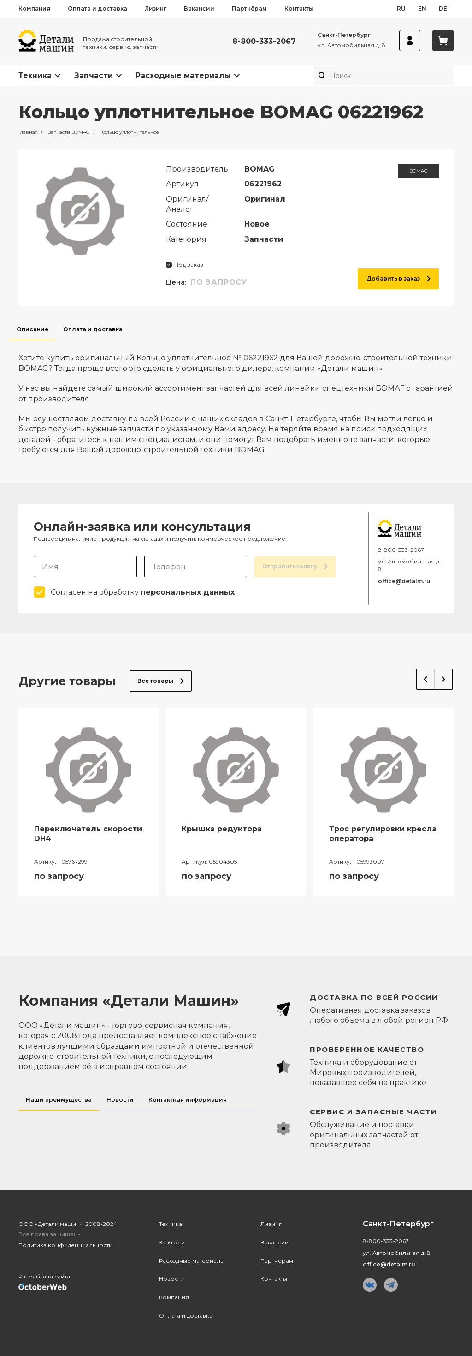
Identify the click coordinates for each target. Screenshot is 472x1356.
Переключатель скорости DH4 (88, 833)
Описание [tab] (32, 329)
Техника (35, 75)
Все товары (160, 680)
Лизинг (155, 8)
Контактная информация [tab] (187, 1099)
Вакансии (199, 8)
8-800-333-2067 (264, 41)
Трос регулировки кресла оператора (383, 833)
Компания (34, 8)
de (443, 8)
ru (401, 8)
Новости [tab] (120, 1099)
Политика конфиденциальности (65, 1245)
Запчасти (93, 75)
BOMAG (418, 171)
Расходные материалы (183, 75)
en (422, 8)
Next (444, 679)
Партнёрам (249, 8)
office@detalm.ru (404, 581)
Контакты (298, 8)
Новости (171, 1278)
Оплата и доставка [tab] (93, 329)
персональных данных (188, 592)
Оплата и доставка (97, 8)
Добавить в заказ (398, 278)
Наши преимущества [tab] (59, 1099)
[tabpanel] (236, 397)
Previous (425, 679)
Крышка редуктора (222, 828)
